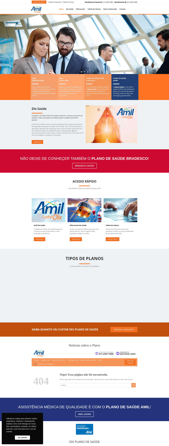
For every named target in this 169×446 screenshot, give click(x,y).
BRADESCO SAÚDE (84, 165)
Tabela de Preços (68, 2)
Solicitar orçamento (124, 329)
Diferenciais (80, 9)
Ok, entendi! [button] (22, 437)
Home (61, 9)
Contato (122, 9)
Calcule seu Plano (39, 2)
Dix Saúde (70, 9)
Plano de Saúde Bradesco (120, 158)
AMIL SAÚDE (84, 414)
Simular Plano (112, 239)
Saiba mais (37, 142)
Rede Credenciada (110, 9)
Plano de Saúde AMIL (128, 407)
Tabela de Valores (94, 9)
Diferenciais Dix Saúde (78, 225)
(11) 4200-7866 (99, 2)
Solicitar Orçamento (29, 314)
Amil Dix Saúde (39, 225)
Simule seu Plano (105, 59)
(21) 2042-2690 (125, 2)
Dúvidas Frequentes (54, 2)
